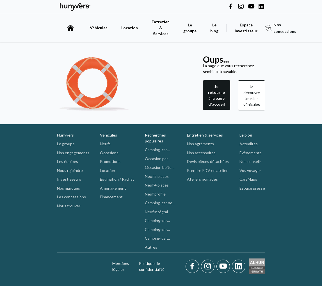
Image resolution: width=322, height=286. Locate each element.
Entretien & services (205, 135)
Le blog (245, 135)
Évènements (250, 152)
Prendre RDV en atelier (207, 170)
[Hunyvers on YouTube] (251, 6)
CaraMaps (248, 179)
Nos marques (68, 188)
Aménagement (113, 188)
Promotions (110, 161)
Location (129, 27)
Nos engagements (73, 152)
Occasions (109, 152)
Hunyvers (65, 135)
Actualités (248, 143)
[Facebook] (193, 266)
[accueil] (70, 27)
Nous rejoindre (70, 170)
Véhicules (99, 27)
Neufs (105, 143)
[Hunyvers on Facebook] (230, 6)
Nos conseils (250, 161)
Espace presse (252, 188)
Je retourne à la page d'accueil (216, 95)
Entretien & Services (161, 27)
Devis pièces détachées (208, 161)
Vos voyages (250, 170)
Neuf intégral (156, 211)
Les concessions (71, 196)
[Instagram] (208, 266)
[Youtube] (224, 266)
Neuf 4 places (157, 185)
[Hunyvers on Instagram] (241, 6)
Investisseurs (69, 179)
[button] (216, 95)
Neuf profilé (155, 194)
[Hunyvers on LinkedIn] (261, 6)
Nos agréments (200, 143)
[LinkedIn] (238, 266)
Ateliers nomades (202, 179)
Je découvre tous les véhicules (251, 95)
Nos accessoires (201, 152)
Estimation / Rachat (117, 179)
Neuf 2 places (157, 176)
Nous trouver (68, 205)
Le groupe (190, 27)
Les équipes (67, 161)
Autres (151, 247)
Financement (111, 196)
